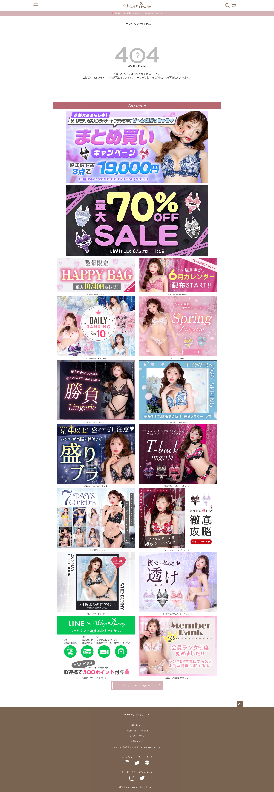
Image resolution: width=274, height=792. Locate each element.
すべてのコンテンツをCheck (137, 685)
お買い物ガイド (137, 725)
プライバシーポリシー (137, 736)
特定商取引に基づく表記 (137, 731)
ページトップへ (240, 704)
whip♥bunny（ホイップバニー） (137, 715)
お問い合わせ (137, 741)
